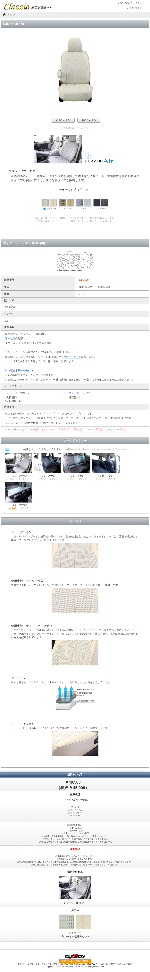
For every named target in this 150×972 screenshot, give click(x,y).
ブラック (101, 204)
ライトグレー (83, 205)
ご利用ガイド (135, 7)
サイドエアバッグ (79, 392)
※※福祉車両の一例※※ (19, 370)
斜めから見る (89, 120)
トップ (11, 14)
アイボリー (49, 204)
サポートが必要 (72, 356)
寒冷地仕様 (11, 338)
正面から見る (63, 120)
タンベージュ (66, 205)
